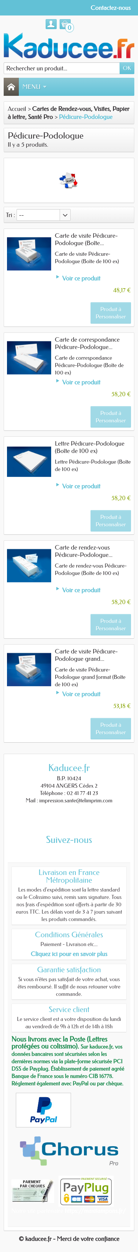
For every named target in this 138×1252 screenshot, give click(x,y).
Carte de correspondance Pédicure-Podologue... (87, 343)
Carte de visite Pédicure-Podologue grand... (86, 655)
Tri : (10, 215)
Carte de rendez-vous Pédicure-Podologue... (84, 551)
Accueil (17, 108)
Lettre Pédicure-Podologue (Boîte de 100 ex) (89, 447)
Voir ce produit (81, 278)
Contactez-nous (111, 7)
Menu (34, 86)
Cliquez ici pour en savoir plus (69, 954)
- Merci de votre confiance (86, 1238)
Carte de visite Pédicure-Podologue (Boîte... (86, 239)
